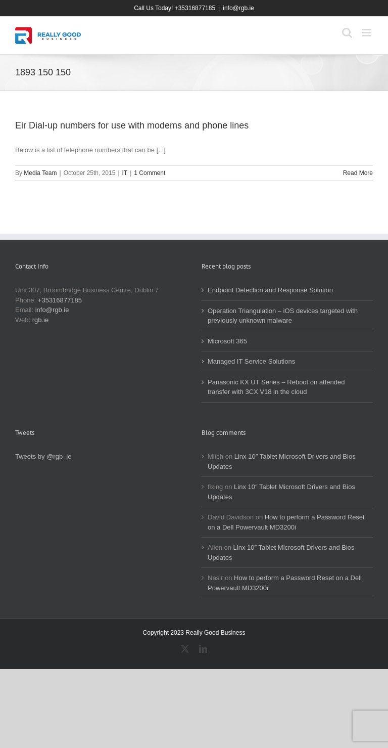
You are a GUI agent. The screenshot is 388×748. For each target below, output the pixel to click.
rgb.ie (40, 320)
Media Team (40, 173)
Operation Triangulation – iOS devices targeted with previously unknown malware (283, 316)
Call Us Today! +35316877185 (174, 8)
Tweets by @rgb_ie (43, 456)
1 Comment (149, 173)
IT (125, 173)
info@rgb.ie (238, 8)
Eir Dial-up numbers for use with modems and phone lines (132, 125)
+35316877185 (60, 300)
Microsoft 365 (227, 341)
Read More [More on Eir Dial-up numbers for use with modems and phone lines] (358, 173)
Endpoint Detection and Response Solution (270, 290)
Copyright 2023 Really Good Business (194, 632)
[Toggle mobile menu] (367, 32)
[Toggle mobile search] (347, 32)
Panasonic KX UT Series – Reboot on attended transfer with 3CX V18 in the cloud (276, 387)
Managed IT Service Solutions (251, 361)
